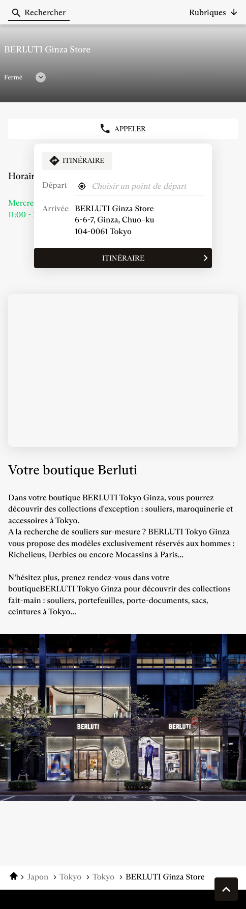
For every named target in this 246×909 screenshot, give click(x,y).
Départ (54, 185)
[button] (213, 12)
